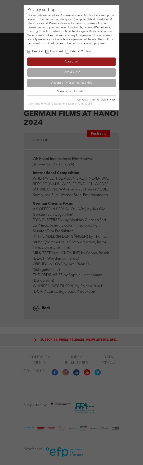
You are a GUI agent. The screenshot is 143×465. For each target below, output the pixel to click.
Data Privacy (108, 99)
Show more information (71, 91)
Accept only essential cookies (71, 82)
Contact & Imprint (88, 99)
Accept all (71, 61)
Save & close (71, 72)
